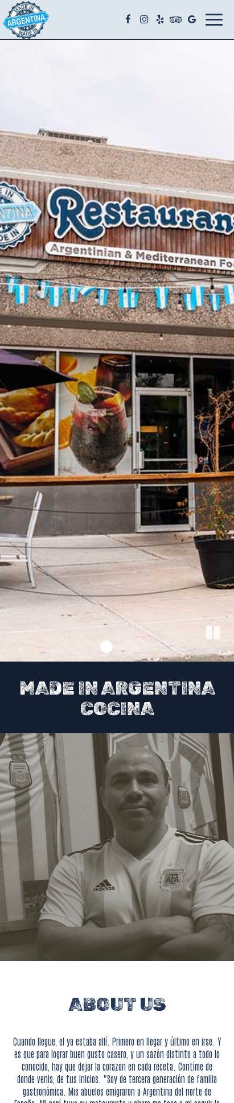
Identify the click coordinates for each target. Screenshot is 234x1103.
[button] (225, 653)
